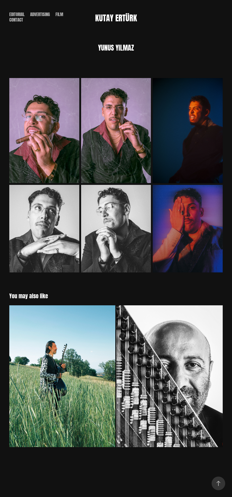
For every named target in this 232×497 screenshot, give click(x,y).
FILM (59, 13)
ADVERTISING (40, 13)
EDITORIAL (17, 13)
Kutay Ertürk (116, 17)
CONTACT (16, 19)
